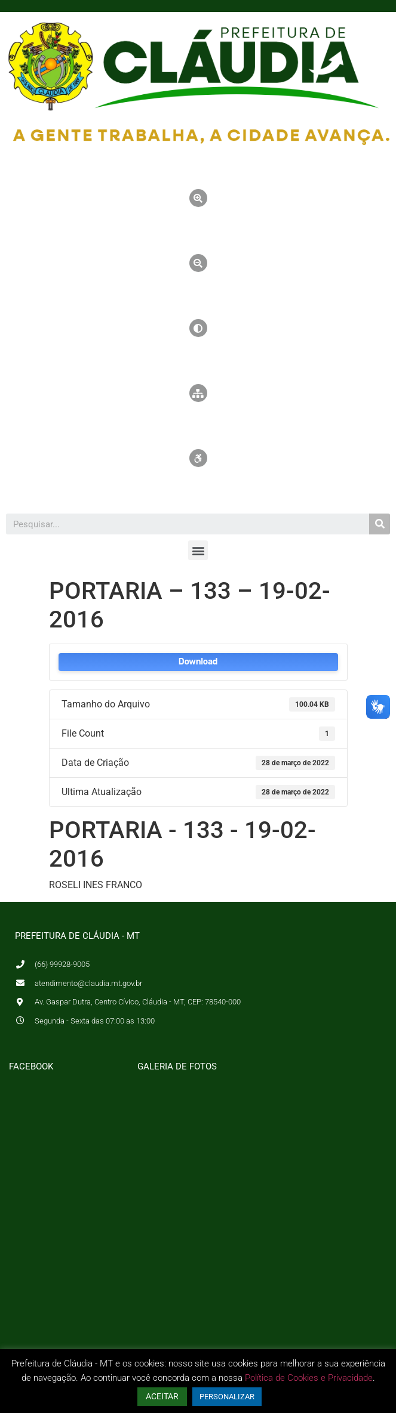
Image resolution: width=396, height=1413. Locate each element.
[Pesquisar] (379, 524)
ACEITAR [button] (162, 1396)
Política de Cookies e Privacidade (309, 1377)
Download (198, 662)
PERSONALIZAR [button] (226, 1396)
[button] (198, 550)
